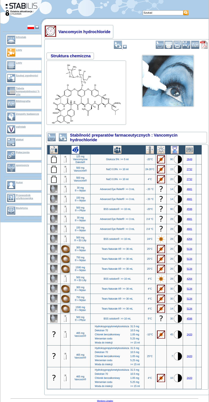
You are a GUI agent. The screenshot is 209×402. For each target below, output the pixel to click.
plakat (20, 139)
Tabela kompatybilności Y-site (28, 91)
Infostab (21, 37)
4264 (189, 239)
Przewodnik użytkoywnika (24, 197)
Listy (19, 49)
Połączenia (22, 152)
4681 (189, 189)
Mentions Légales (105, 401)
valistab (21, 126)
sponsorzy (22, 165)
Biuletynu (22, 208)
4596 (189, 209)
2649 (189, 159)
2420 (189, 334)
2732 (189, 169)
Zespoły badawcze (27, 113)
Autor (19, 182)
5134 (189, 249)
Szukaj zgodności (27, 75)
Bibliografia (23, 101)
